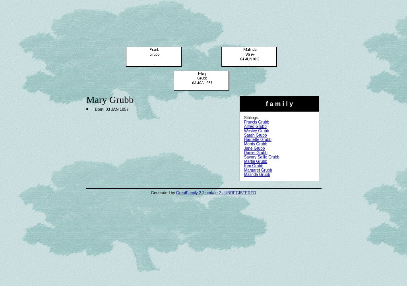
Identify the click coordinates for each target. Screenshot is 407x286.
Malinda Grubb (257, 174)
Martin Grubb (255, 161)
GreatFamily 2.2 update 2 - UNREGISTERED (216, 193)
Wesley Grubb (256, 131)
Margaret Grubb (258, 170)
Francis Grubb (256, 122)
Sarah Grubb (255, 135)
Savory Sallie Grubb (261, 157)
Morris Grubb (255, 144)
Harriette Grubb (257, 139)
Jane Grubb (254, 148)
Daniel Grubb (255, 153)
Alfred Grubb (255, 126)
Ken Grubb (253, 166)
